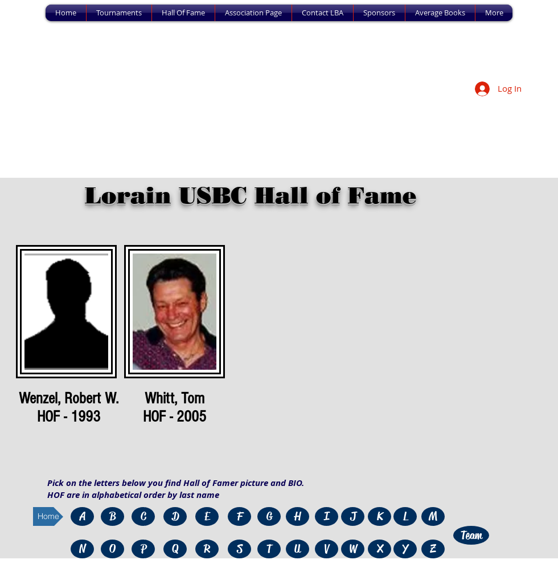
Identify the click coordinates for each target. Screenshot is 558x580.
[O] (112, 549)
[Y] (405, 549)
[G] (269, 516)
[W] (352, 549)
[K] (379, 516)
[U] (297, 549)
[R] (207, 549)
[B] (112, 516)
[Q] (175, 549)
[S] (239, 549)
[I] (326, 516)
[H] (297, 516)
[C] (143, 516)
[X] (379, 549)
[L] (405, 516)
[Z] (433, 549)
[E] (207, 516)
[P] (143, 549)
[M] (433, 516)
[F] (239, 516)
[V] (326, 549)
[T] (269, 549)
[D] (175, 516)
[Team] (471, 535)
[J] (352, 516)
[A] (82, 516)
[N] (82, 549)
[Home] (48, 516)
